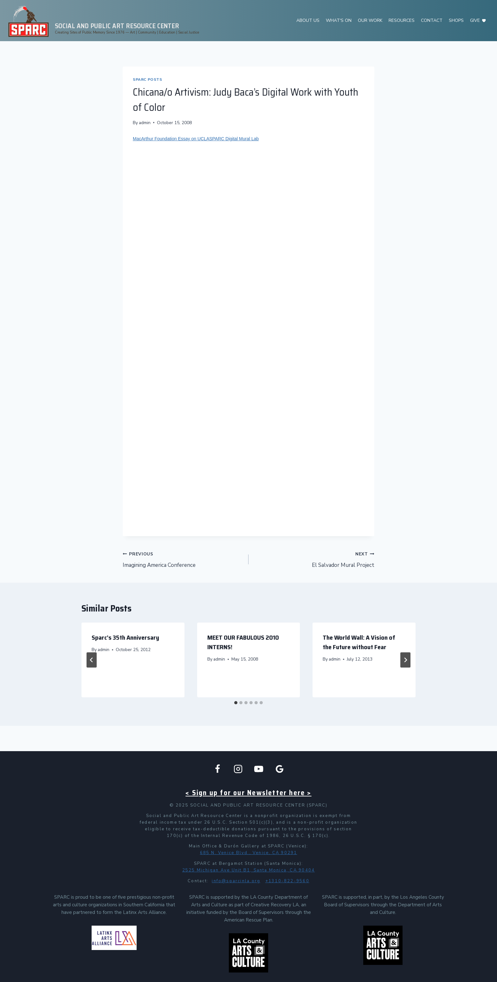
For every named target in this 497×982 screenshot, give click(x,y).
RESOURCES (402, 20)
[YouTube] (259, 769)
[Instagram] (238, 769)
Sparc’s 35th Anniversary (125, 637)
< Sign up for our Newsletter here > (248, 792)
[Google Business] (280, 769)
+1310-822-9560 (287, 881)
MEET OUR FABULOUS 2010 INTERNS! (243, 642)
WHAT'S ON (339, 20)
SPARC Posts (147, 79)
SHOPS (456, 20)
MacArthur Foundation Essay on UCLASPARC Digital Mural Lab (196, 138)
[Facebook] (218, 769)
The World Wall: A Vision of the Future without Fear (359, 642)
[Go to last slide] (92, 660)
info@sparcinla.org (236, 881)
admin (145, 123)
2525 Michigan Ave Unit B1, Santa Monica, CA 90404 (248, 870)
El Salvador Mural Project (314, 559)
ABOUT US (308, 20)
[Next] (405, 660)
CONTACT (431, 20)
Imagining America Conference (183, 559)
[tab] (235, 702)
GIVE (475, 20)
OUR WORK (370, 20)
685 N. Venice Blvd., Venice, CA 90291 (248, 853)
